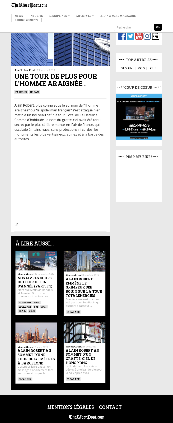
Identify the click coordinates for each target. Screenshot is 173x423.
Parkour (21, 92)
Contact (110, 406)
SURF (44, 306)
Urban (34, 92)
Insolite (36, 16)
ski (36, 306)
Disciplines (59, 16)
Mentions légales (70, 406)
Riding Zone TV (26, 20)
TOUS (152, 68)
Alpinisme (25, 302)
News (19, 16)
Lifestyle (85, 16)
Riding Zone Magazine (118, 16)
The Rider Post (24, 70)
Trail (22, 310)
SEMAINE (127, 68)
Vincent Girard (25, 274)
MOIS (141, 68)
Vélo (32, 310)
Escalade (25, 306)
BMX (37, 302)
